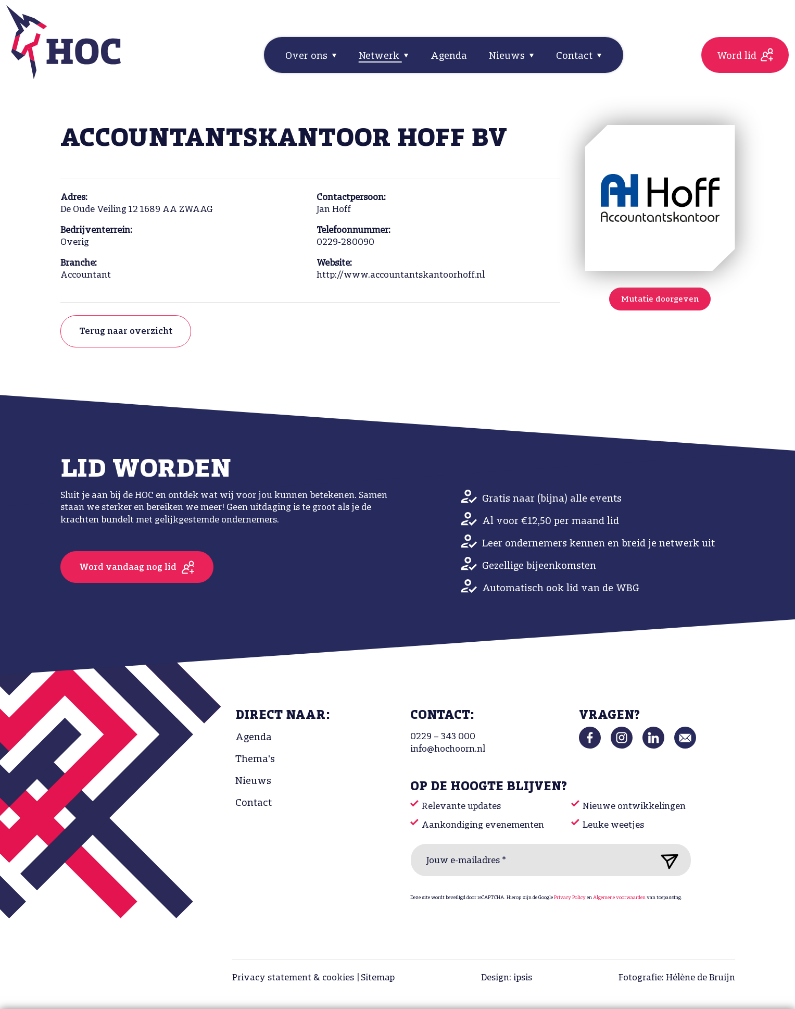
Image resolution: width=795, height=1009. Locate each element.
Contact (253, 803)
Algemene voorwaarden (619, 898)
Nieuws (253, 781)
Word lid (736, 56)
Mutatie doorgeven (660, 299)
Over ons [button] (307, 56)
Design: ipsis (506, 978)
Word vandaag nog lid (127, 567)
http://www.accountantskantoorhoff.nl (401, 275)
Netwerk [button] (380, 56)
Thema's (255, 759)
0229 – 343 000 (442, 737)
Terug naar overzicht (125, 332)
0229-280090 (345, 242)
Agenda (449, 56)
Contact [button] (575, 56)
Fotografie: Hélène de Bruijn (677, 978)
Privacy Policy (570, 898)
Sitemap (378, 978)
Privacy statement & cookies (293, 978)
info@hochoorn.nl (447, 749)
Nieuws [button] (508, 56)
